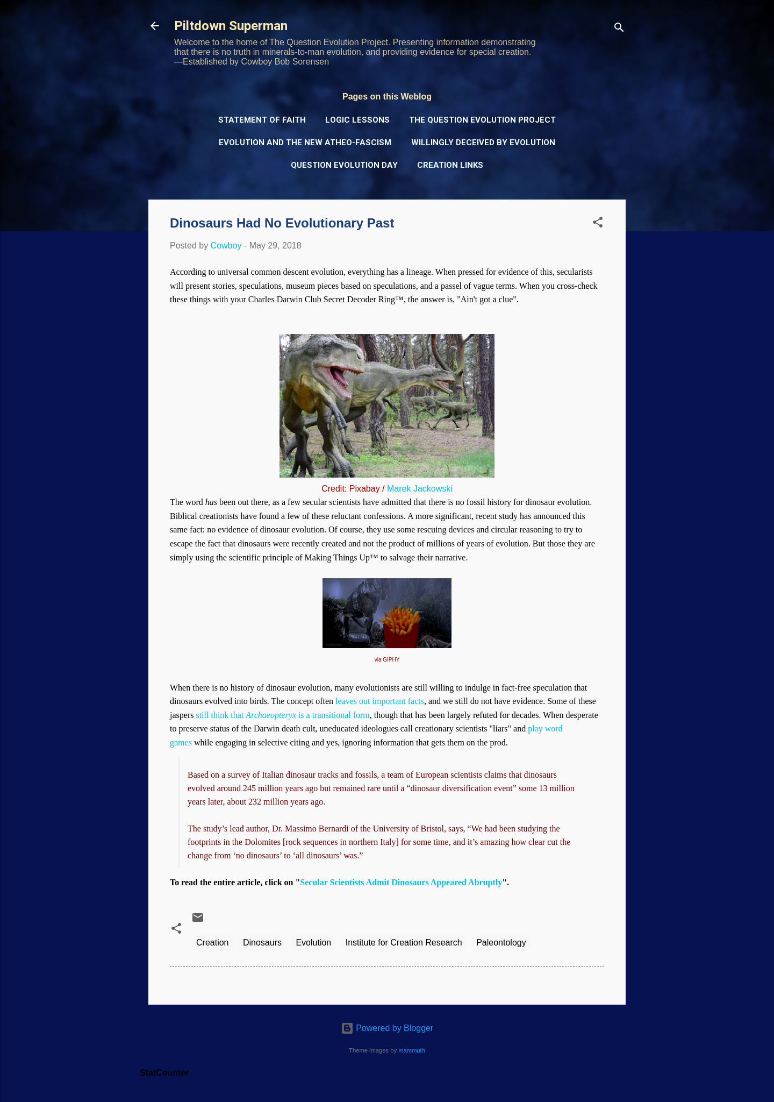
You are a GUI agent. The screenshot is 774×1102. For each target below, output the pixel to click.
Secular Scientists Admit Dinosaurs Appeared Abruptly (401, 882)
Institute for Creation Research (404, 942)
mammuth (411, 1050)
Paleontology (501, 942)
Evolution (313, 942)
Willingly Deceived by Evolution (483, 142)
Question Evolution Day (344, 165)
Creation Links (450, 165)
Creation (212, 942)
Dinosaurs (262, 942)
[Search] (619, 29)
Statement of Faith (262, 120)
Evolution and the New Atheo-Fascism (305, 142)
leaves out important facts (379, 701)
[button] (597, 224)
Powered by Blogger (387, 1028)
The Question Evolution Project (482, 120)
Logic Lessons (357, 120)
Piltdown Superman (231, 25)
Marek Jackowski (420, 488)
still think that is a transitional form (282, 715)
